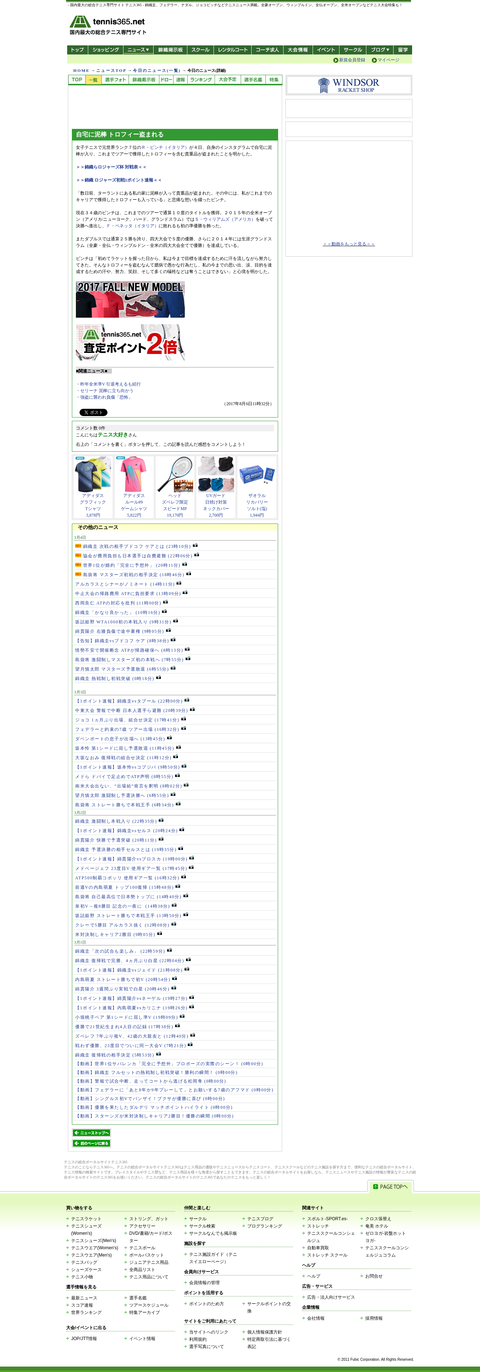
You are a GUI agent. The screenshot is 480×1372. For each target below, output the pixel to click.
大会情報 (298, 49)
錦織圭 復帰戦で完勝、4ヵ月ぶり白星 (133, 960)
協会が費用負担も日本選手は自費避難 (137, 555)
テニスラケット (86, 1218)
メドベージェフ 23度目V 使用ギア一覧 (134, 868)
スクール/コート (200, 49)
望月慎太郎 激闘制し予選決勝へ (125, 795)
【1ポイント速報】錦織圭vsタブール (132, 701)
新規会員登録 (352, 59)
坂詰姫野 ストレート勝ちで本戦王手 (131, 915)
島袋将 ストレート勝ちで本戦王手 (127, 804)
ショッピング (105, 49)
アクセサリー (142, 1226)
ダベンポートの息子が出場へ (123, 738)
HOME (81, 70)
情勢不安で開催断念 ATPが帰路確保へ (132, 650)
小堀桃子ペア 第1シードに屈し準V (129, 1017)
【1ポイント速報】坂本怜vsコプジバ (130, 767)
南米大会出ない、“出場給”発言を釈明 (131, 786)
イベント (326, 49)
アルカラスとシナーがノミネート (128, 584)
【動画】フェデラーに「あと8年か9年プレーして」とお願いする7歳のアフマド (174, 1089)
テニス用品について (148, 1276)
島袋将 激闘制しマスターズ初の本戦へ (132, 659)
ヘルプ (313, 1276)
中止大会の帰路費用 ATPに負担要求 (131, 593)
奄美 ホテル (376, 1226)
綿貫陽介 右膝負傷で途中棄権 (123, 631)
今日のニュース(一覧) (157, 70)
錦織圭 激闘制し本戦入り (119, 821)
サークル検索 (202, 1226)
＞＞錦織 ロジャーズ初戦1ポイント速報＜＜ (119, 180)
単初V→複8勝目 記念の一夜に (125, 906)
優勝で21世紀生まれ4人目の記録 (127, 1026)
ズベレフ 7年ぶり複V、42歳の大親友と (135, 1036)
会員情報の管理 (204, 1282)
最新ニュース (84, 1297)
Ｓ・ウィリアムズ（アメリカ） (225, 219)
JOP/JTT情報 (84, 1338)
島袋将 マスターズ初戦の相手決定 (133, 574)
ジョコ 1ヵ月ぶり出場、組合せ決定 (130, 719)
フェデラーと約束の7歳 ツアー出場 (130, 729)
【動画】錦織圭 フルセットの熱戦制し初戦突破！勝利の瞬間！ (156, 1072)
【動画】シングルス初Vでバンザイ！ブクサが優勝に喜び (150, 1098)
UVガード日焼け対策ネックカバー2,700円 (216, 503)
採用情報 (374, 1318)
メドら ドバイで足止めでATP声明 (127, 776)
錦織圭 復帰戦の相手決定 (118, 1055)
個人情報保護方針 (264, 1332)
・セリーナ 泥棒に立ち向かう (105, 390)
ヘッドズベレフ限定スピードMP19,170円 (175, 503)
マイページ (388, 59)
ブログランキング (264, 1226)
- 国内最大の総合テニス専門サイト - (109, 26)
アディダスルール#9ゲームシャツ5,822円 (134, 503)
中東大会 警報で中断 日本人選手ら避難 (135, 710)
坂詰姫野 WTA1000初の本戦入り (126, 621)
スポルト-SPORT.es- (327, 1218)
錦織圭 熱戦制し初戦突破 (118, 678)
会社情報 (316, 1318)
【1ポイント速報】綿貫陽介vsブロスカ (134, 859)
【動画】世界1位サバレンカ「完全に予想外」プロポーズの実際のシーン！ (169, 1063)
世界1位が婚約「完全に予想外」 (131, 565)
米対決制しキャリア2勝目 (118, 934)
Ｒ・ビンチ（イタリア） (165, 147)
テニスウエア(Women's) (94, 1247)
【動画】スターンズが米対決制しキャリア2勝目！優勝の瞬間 (154, 1116)
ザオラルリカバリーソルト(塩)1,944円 (257, 503)
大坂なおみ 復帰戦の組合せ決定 (126, 757)
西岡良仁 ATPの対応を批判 (121, 603)
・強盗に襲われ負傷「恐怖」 (104, 397)
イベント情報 (142, 1338)
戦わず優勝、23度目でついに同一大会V (133, 1045)
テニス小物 (82, 1276)
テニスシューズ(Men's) (93, 1240)
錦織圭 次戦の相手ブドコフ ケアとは (136, 546)
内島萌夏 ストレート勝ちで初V (126, 979)
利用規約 (198, 1339)
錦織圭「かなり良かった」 (121, 612)
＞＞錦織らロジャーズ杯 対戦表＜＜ (111, 167)
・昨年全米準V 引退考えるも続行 (108, 384)
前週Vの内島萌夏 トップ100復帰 (127, 887)
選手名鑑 (138, 1297)
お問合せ (374, 1276)
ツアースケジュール (148, 1305)
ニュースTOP (111, 70)
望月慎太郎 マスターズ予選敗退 (125, 669)
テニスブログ (260, 1218)
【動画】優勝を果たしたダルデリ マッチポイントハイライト (154, 1107)
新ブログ (380, 49)
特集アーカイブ (144, 1312)
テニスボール (142, 1247)
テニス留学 (403, 49)
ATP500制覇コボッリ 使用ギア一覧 (130, 877)
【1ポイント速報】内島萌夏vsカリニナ (134, 1007)
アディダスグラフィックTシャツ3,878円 (93, 503)
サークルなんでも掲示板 (213, 1233)
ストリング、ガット (148, 1218)
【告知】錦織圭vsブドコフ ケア (125, 640)
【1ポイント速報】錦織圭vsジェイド (132, 970)
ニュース (138, 49)
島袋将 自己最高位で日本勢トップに (131, 896)
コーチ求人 (268, 49)
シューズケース (86, 1269)
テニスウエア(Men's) (91, 1255)
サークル (352, 49)
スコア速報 (82, 1305)
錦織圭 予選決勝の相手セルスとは (129, 849)
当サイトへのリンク (208, 1332)
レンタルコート (233, 49)
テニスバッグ (84, 1262)
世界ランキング (86, 1312)
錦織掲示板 (170, 49)
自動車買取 (318, 1247)
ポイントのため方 (206, 1303)
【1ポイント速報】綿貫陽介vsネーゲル (134, 998)
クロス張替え (378, 1218)
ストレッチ (318, 1226)
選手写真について (206, 1346)
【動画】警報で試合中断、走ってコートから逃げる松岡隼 (150, 1081)
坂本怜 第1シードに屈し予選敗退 (128, 748)
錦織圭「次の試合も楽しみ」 (123, 951)
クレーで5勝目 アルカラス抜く (125, 925)
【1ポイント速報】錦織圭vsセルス (129, 830)
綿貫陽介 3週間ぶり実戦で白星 (125, 989)
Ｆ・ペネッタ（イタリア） (132, 225)
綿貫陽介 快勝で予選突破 (119, 840)
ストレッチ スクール (327, 1255)
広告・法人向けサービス (331, 1297)
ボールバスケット (146, 1255)
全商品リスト (142, 1269)
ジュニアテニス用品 (148, 1262)
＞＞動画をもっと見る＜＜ (349, 244)
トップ (77, 49)
